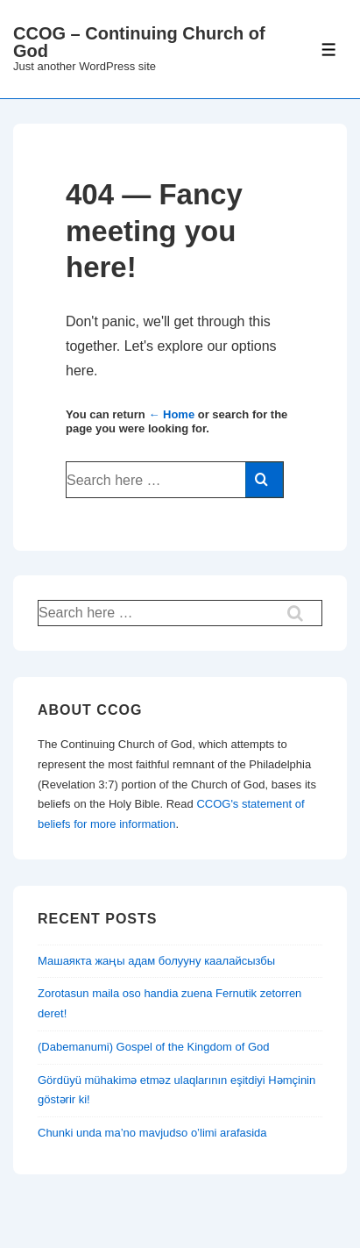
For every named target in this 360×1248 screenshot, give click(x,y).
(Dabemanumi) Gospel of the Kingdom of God (153, 1046)
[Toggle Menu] (329, 49)
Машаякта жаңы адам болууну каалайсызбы (156, 960)
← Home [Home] (171, 414)
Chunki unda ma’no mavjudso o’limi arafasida (152, 1132)
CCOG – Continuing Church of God (139, 42)
